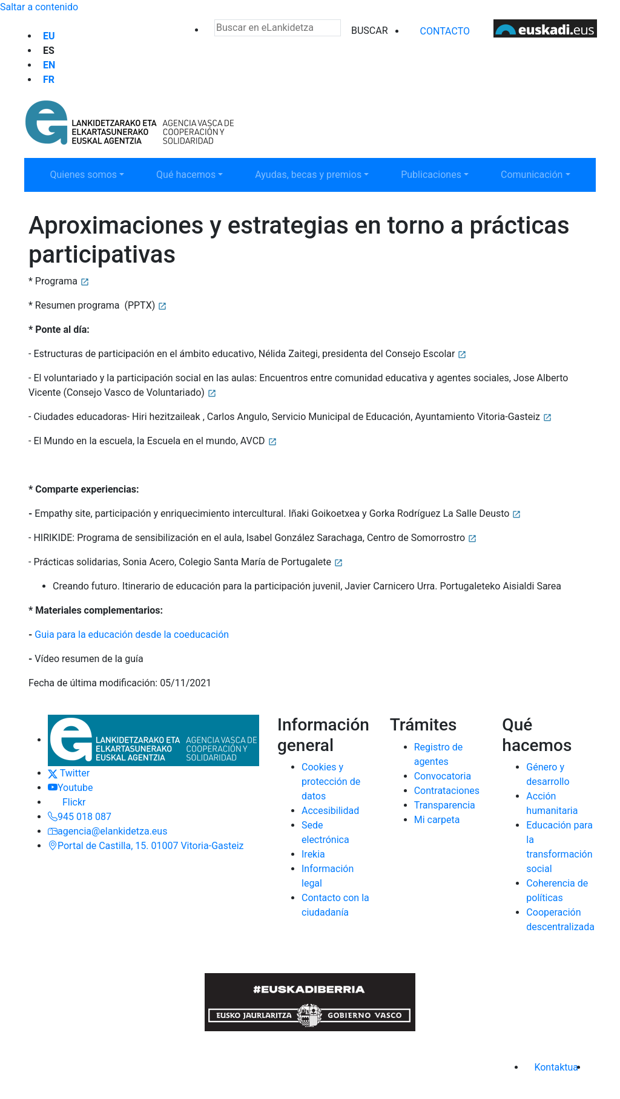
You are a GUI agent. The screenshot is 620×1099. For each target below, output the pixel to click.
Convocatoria (442, 776)
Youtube (70, 787)
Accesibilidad (330, 810)
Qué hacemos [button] (195, 173)
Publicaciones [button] (439, 173)
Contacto (445, 31)
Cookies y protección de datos (331, 781)
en (49, 65)
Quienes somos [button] (88, 173)
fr (48, 79)
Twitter (69, 773)
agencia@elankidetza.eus (107, 831)
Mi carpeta (437, 819)
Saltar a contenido (39, 7)
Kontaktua (556, 1067)
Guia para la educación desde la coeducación (132, 634)
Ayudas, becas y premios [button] (307, 173)
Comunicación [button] (539, 173)
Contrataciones (447, 790)
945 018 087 (79, 816)
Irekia (313, 854)
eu (49, 36)
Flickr (66, 802)
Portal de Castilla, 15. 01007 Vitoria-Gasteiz (146, 845)
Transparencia (444, 805)
